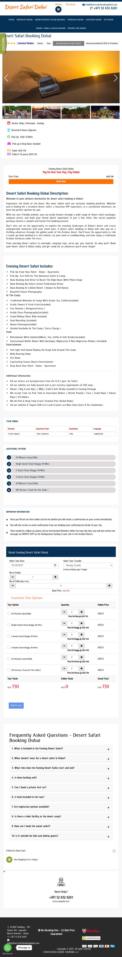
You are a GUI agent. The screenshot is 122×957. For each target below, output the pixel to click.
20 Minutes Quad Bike (26, 457)
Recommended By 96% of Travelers (102, 43)
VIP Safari (108, 19)
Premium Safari (25, 19)
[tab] (61, 850)
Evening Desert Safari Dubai (68, 43)
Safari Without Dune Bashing (50, 19)
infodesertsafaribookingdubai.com (99, 4)
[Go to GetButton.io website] (8, 954)
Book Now (61, 181)
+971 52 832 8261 (105, 8)
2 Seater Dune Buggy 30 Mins (30, 470)
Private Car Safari (77, 28)
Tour (49, 43)
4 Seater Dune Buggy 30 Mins (30, 476)
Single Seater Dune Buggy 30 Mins (32, 463)
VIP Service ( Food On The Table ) (32, 490)
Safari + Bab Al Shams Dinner (51, 28)
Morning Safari (75, 19)
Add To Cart (16, 705)
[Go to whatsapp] (8, 948)
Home (59, 4)
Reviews (71, 4)
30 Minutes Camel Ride (27, 483)
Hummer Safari (94, 19)
